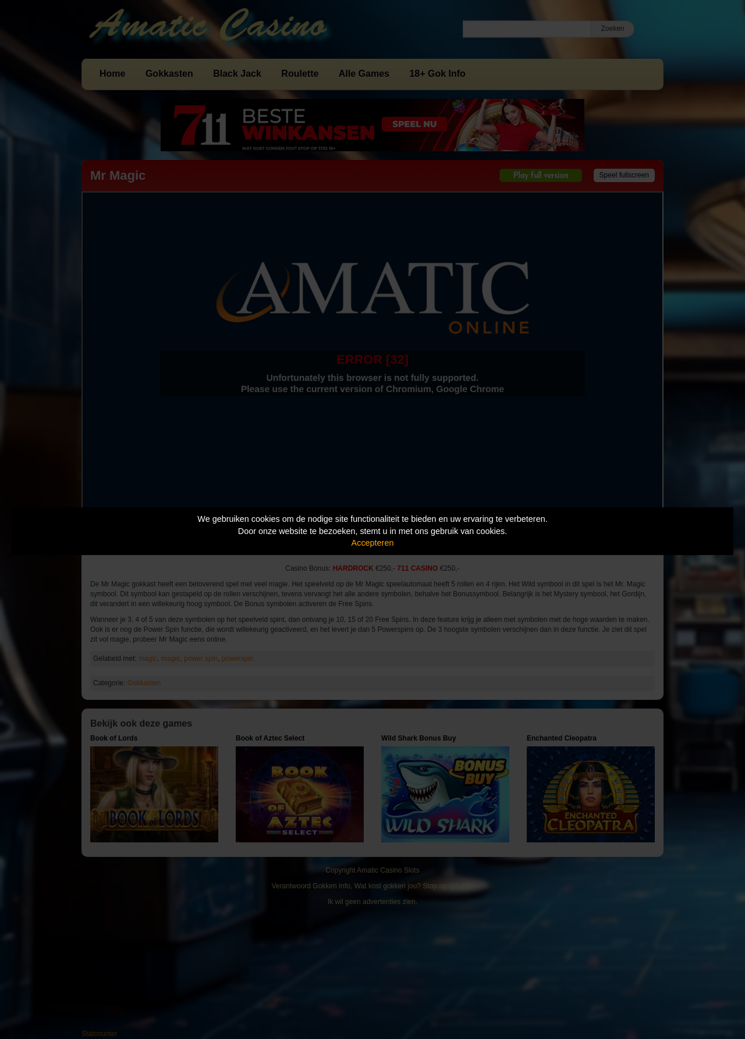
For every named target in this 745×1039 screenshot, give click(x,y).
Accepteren (373, 542)
